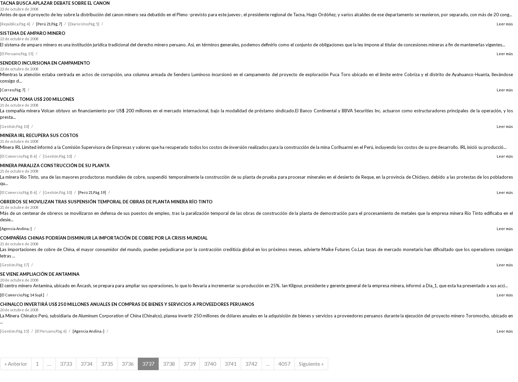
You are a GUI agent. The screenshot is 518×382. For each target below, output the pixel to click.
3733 (66, 363)
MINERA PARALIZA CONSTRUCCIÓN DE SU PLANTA (54, 165)
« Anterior (15, 363)
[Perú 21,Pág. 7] (49, 24)
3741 (231, 363)
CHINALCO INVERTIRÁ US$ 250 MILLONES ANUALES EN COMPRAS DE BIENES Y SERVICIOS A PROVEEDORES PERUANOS (127, 304)
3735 (107, 363)
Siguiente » (311, 363)
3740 (210, 363)
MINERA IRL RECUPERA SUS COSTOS (39, 135)
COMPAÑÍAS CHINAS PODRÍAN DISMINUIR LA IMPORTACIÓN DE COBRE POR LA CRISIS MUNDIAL (104, 238)
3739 (189, 363)
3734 (86, 363)
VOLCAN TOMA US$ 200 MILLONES (37, 99)
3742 (251, 363)
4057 (284, 363)
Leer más (505, 24)
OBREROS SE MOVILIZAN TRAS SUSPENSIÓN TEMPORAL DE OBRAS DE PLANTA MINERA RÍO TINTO (106, 201)
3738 (169, 363)
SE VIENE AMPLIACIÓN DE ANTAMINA (39, 274)
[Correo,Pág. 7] (12, 90)
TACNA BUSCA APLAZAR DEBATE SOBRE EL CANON (55, 3)
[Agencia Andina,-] (16, 228)
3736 (128, 363)
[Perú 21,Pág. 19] (92, 192)
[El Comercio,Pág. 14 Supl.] (22, 295)
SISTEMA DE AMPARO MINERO (32, 33)
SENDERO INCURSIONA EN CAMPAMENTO (45, 63)
